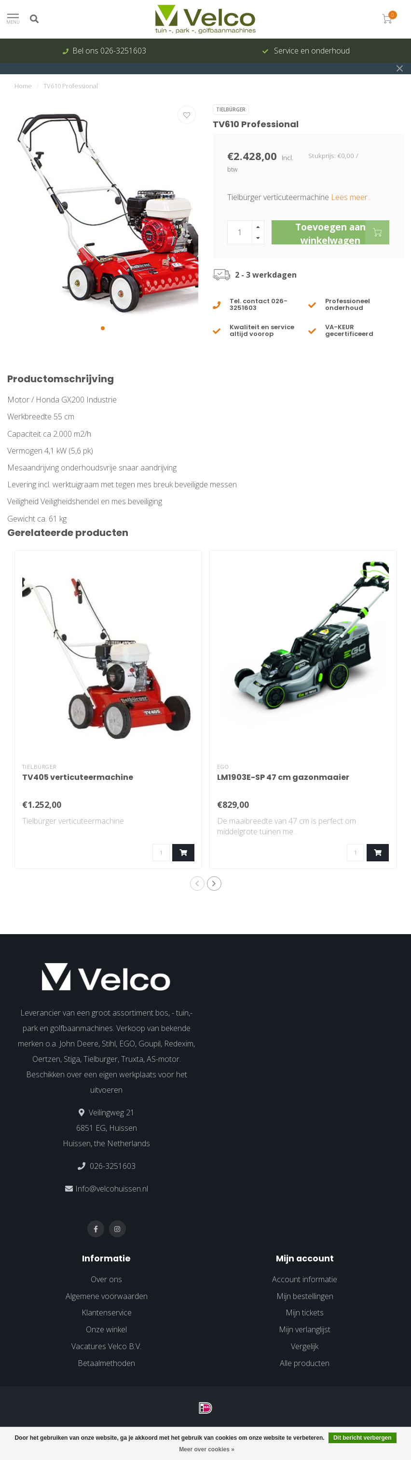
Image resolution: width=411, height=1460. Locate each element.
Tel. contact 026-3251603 (259, 304)
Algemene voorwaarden (107, 1296)
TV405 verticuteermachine (77, 777)
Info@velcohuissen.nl (111, 1188)
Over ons (106, 1279)
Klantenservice (107, 1312)
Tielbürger (231, 109)
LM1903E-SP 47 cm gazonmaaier (283, 777)
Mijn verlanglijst (304, 1329)
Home (23, 85)
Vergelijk (304, 1346)
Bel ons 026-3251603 (109, 50)
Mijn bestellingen (304, 1296)
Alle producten (304, 1363)
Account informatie (304, 1279)
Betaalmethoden (106, 1363)
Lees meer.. (350, 197)
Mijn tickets (305, 1312)
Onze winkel (106, 1329)
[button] (103, 328)
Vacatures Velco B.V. (106, 1346)
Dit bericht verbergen (362, 1437)
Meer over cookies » (206, 1449)
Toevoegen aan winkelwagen (342, 232)
